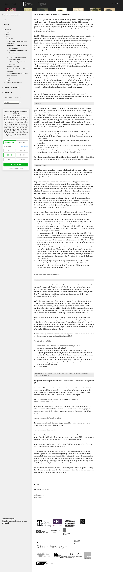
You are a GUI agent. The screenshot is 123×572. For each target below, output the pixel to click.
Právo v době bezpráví (14, 55)
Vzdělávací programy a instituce (14, 82)
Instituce (8, 36)
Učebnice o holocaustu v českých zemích (17, 73)
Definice (8, 32)
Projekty (9, 39)
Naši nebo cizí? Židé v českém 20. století (17, 69)
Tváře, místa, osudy (12, 75)
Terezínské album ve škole (17, 46)
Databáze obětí (9, 92)
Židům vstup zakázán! (13, 66)
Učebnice (8, 80)
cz (112, 3)
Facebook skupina (8, 519)
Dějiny (6, 20)
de (117, 3)
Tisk (36, 484)
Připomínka (10, 71)
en (115, 3)
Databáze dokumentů (11, 87)
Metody (8, 34)
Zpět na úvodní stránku (12, 15)
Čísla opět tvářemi (13, 48)
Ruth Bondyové (38, 497)
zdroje (6, 25)
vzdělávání (8, 30)
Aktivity (8, 78)
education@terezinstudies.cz (17, 521)
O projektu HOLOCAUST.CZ (12, 97)
